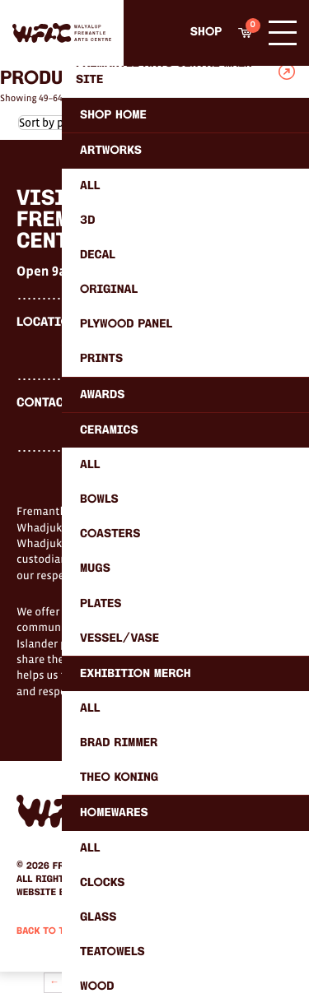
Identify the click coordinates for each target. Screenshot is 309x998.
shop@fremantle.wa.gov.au (151, 422)
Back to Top (46, 931)
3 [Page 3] (101, 982)
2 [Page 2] (86, 982)
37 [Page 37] (234, 982)
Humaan (91, 893)
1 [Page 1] (71, 982)
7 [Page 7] (161, 982)
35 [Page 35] (195, 982)
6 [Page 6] (146, 982)
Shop (206, 32)
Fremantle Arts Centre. (112, 866)
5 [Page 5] (131, 982)
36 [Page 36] (215, 982)
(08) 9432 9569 (116, 404)
